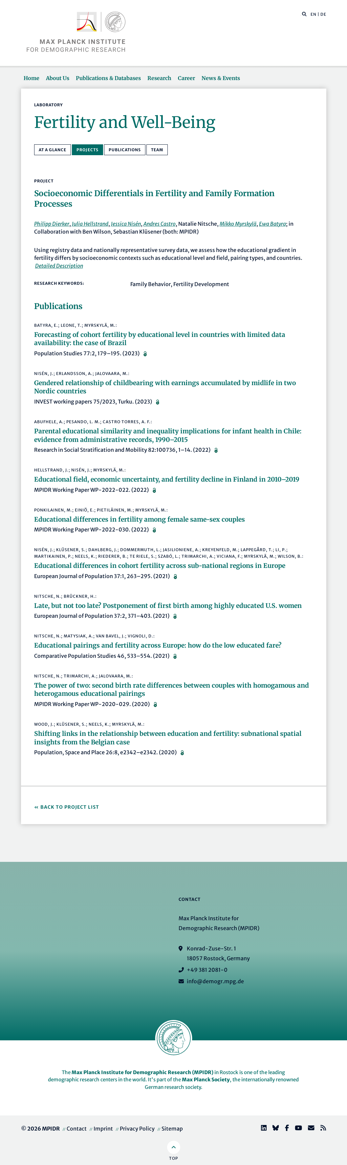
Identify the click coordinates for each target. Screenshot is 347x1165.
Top (173, 1158)
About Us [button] (57, 78)
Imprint (103, 1128)
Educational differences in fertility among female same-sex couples (139, 519)
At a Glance (52, 149)
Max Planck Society (206, 1079)
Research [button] (159, 78)
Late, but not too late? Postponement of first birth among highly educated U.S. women (168, 606)
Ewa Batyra (272, 223)
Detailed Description (59, 265)
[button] (304, 13)
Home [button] (31, 78)
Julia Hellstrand (90, 223)
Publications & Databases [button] (108, 78)
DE (323, 14)
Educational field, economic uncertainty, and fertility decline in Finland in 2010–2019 (166, 479)
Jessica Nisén (126, 223)
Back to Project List (69, 807)
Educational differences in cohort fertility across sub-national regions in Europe (159, 566)
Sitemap (172, 1128)
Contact (77, 1128)
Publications (125, 149)
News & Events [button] (221, 78)
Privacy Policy (137, 1128)
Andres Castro (159, 223)
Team (157, 149)
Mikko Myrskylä (238, 223)
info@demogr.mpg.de (215, 981)
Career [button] (186, 78)
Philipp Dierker (51, 223)
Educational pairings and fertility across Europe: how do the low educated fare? (157, 645)
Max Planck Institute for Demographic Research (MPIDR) (142, 1072)
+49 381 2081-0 (207, 970)
